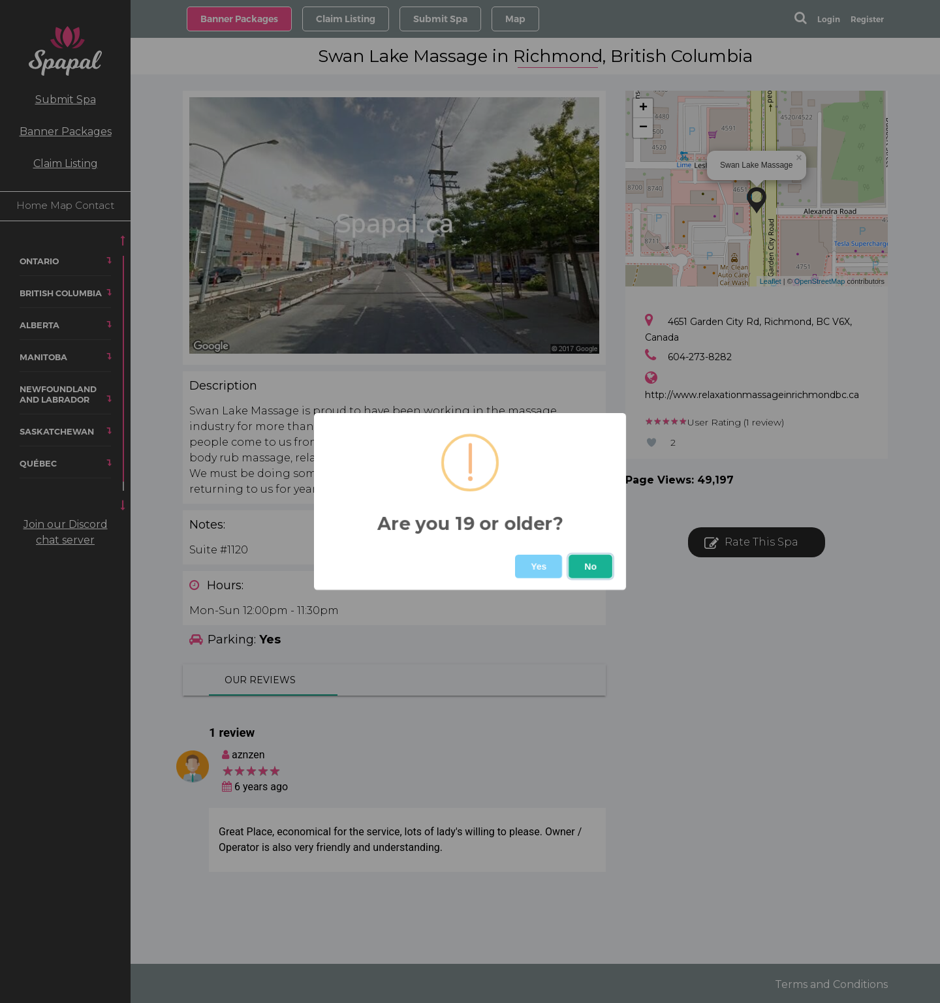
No (590, 566)
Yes (538, 566)
